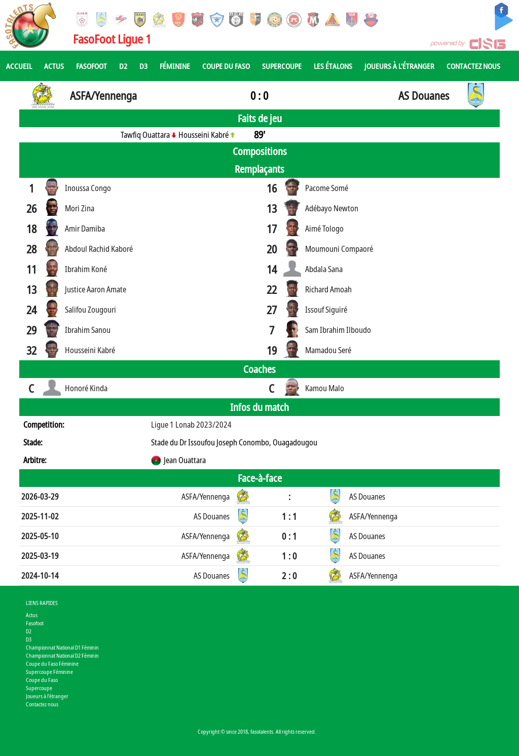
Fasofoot (91, 66)
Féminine (175, 66)
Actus (54, 66)
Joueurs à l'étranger (399, 66)
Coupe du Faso (226, 66)
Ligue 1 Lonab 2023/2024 (191, 424)
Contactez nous (473, 66)
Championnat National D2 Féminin (62, 655)
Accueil (19, 66)
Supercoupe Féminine (49, 671)
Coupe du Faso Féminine (52, 663)
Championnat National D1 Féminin (62, 647)
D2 (123, 66)
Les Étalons (333, 66)
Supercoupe (282, 66)
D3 (143, 66)
